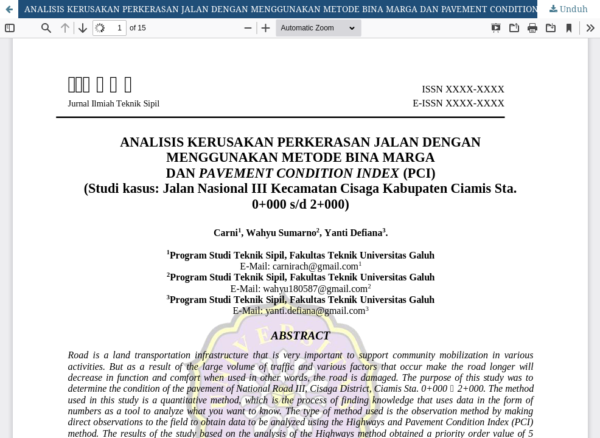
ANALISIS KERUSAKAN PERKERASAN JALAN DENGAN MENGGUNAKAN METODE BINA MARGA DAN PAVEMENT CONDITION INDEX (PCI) (307, 9)
